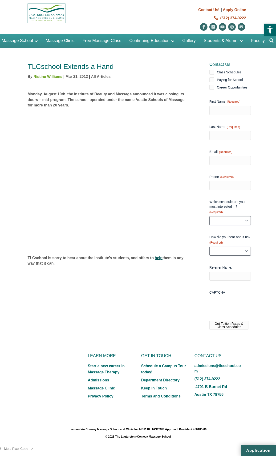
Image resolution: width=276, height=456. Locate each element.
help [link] (158, 258)
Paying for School (230, 80)
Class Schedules (229, 72)
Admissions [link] (98, 380)
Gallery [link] (189, 40)
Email (220, 152)
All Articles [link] (101, 77)
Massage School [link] (17, 40)
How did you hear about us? (229, 240)
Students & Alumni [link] (221, 40)
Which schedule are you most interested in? (226, 207)
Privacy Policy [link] (101, 396)
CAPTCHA (217, 292)
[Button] (269, 41)
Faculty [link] (258, 40)
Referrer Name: (220, 267)
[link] (270, 30)
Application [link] (258, 450)
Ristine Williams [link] (47, 77)
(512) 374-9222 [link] (230, 18)
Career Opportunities (232, 87)
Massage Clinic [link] (60, 40)
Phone (221, 177)
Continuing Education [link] (149, 40)
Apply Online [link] (234, 10)
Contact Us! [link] (208, 10)
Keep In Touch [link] (154, 388)
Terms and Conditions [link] (161, 396)
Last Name (224, 127)
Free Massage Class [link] (101, 40)
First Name (224, 102)
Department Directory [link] (160, 380)
